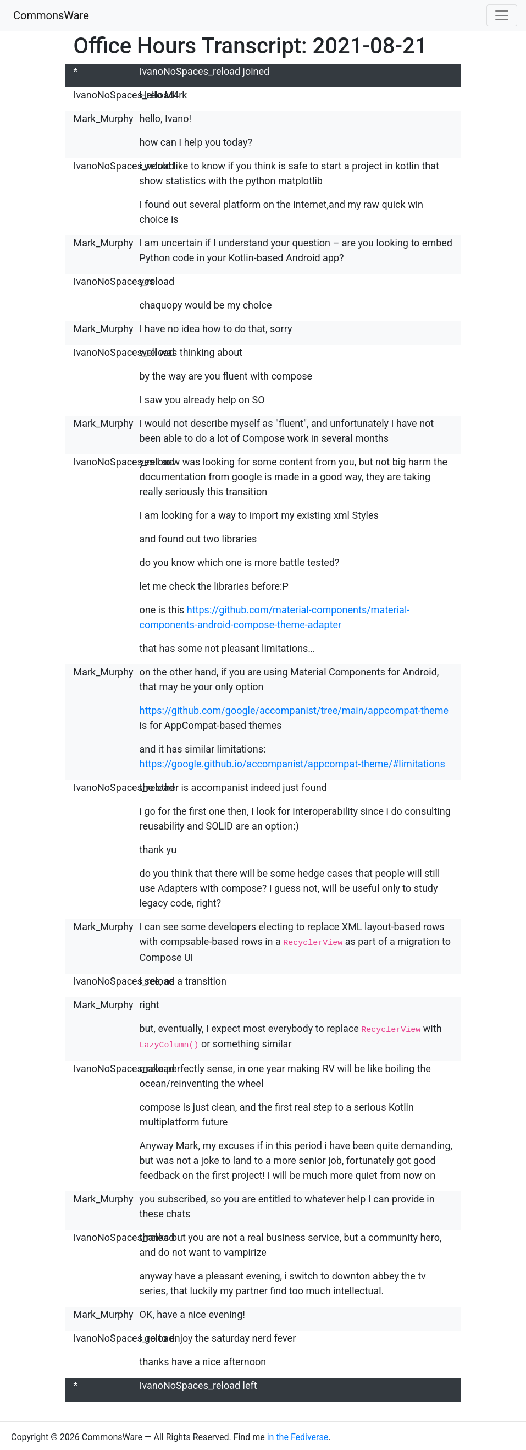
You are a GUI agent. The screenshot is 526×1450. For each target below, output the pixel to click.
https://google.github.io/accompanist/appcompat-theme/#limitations (292, 764)
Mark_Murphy (104, 118)
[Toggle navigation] (501, 15)
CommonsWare (51, 15)
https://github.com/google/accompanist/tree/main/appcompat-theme (294, 710)
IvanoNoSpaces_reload (124, 95)
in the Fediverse (298, 1434)
